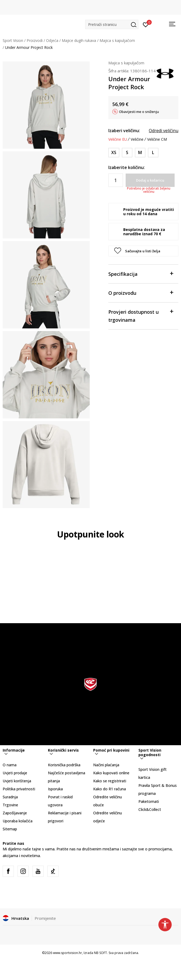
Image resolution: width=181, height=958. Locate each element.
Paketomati (148, 801)
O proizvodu (140, 292)
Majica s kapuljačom (117, 40)
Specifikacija (140, 273)
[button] (111, 24)
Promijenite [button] (45, 918)
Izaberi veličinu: (124, 130)
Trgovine (10, 804)
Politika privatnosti (19, 788)
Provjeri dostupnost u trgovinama (140, 315)
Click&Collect (149, 809)
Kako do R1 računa (109, 788)
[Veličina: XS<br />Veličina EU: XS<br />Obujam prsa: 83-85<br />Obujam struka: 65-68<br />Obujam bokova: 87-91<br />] (113, 152)
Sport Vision (13, 40)
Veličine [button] (137, 139)
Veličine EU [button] (117, 139)
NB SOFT (100, 953)
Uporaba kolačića (17, 820)
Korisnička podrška (64, 764)
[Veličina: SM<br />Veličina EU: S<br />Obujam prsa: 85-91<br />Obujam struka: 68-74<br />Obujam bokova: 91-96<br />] (127, 152)
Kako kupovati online (111, 772)
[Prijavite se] (145, 24)
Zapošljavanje (15, 812)
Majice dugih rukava (79, 40)
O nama (10, 764)
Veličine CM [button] (157, 139)
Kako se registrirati (109, 780)
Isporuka (55, 788)
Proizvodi (35, 40)
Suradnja (10, 796)
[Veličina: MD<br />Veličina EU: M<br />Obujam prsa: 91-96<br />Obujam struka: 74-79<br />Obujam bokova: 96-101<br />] (140, 152)
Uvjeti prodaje (15, 772)
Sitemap (10, 828)
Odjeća (52, 40)
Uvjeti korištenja (17, 780)
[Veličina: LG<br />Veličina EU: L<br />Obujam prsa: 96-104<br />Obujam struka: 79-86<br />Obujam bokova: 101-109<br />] (153, 152)
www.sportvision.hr (67, 953)
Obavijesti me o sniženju (139, 111)
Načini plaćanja (106, 764)
